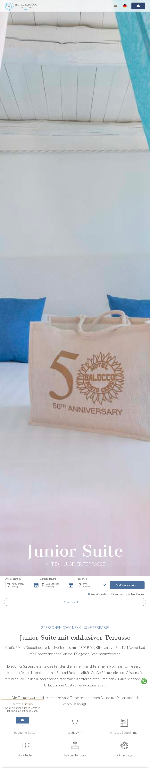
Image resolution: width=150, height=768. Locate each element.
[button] (116, 6)
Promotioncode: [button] (97, 594)
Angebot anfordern (75, 602)
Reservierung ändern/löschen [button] (127, 594)
